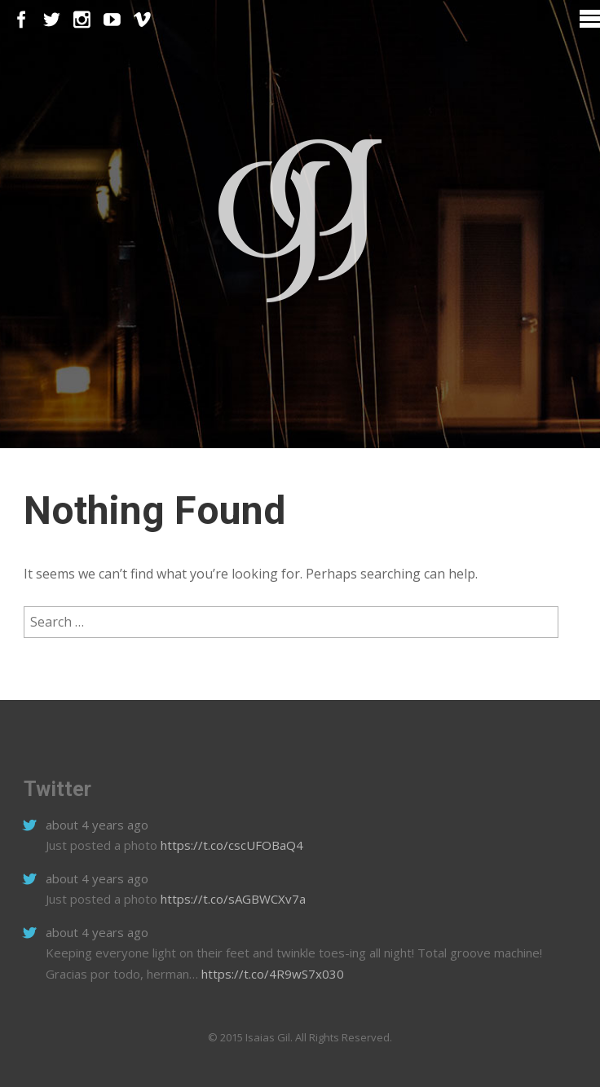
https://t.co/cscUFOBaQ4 (230, 845)
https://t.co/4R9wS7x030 (271, 974)
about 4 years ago (97, 824)
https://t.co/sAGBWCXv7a (231, 899)
